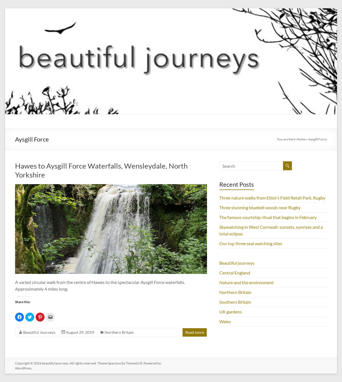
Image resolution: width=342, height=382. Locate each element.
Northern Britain (119, 332)
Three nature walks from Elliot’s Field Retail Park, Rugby (272, 197)
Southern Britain (235, 302)
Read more (194, 332)
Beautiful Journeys (39, 332)
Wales (225, 321)
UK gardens (230, 311)
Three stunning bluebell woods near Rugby (260, 207)
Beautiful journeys (236, 263)
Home (301, 139)
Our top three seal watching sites (250, 243)
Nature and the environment (246, 282)
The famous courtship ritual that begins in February (268, 217)
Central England (234, 272)
